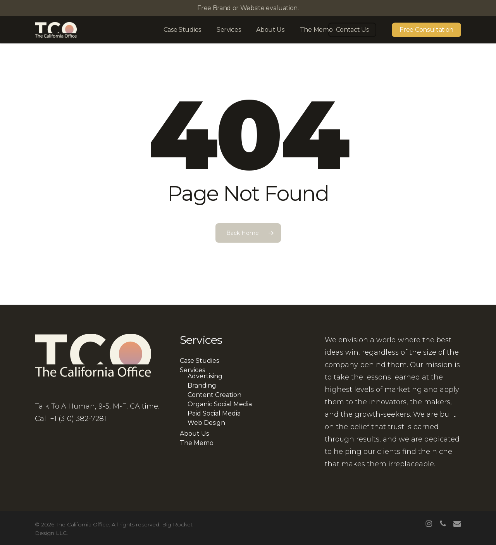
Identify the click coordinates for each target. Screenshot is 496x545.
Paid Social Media (214, 413)
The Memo (197, 443)
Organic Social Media (220, 404)
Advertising (205, 376)
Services (192, 370)
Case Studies (199, 361)
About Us (194, 434)
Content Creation (214, 395)
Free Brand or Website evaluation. (247, 8)
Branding (202, 386)
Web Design (206, 423)
